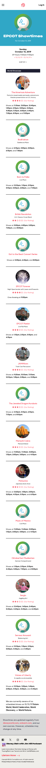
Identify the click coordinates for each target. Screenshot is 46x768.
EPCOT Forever (23, 286)
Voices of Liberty (23, 675)
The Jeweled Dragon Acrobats (23, 403)
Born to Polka (23, 177)
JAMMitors (23, 363)
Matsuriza (23, 481)
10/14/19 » (28, 57)
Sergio (23, 595)
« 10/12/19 (18, 57)
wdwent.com (26, 723)
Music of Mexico (23, 520)
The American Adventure (23, 92)
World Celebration (20, 707)
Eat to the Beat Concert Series (23, 254)
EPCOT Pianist (23, 323)
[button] (23, 62)
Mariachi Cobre (23, 441)
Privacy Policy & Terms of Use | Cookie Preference (18, 761)
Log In (41, 5)
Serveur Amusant (23, 635)
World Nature (25, 710)
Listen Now (11, 756)
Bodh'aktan (23, 139)
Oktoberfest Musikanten (23, 558)
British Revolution (23, 214)
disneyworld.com (11, 723)
